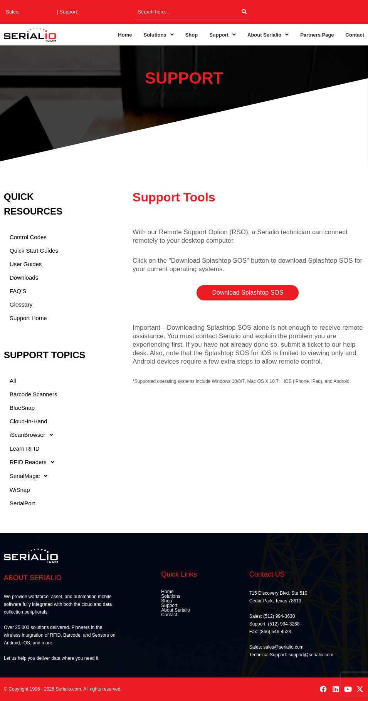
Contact (355, 34)
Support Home (28, 318)
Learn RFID (25, 448)
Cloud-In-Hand (28, 421)
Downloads (24, 277)
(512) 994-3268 (97, 12)
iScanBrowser (33, 435)
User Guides (26, 264)
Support (222, 34)
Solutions (158, 34)
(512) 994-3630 (38, 12)
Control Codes (28, 237)
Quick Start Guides (34, 250)
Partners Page (317, 34)
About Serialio (268, 34)
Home (125, 34)
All (13, 380)
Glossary (21, 304)
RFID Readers (34, 462)
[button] (158, 34)
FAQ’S (18, 291)
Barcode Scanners (33, 394)
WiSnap (20, 489)
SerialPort (22, 503)
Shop (191, 34)
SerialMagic (31, 476)
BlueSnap (22, 407)
